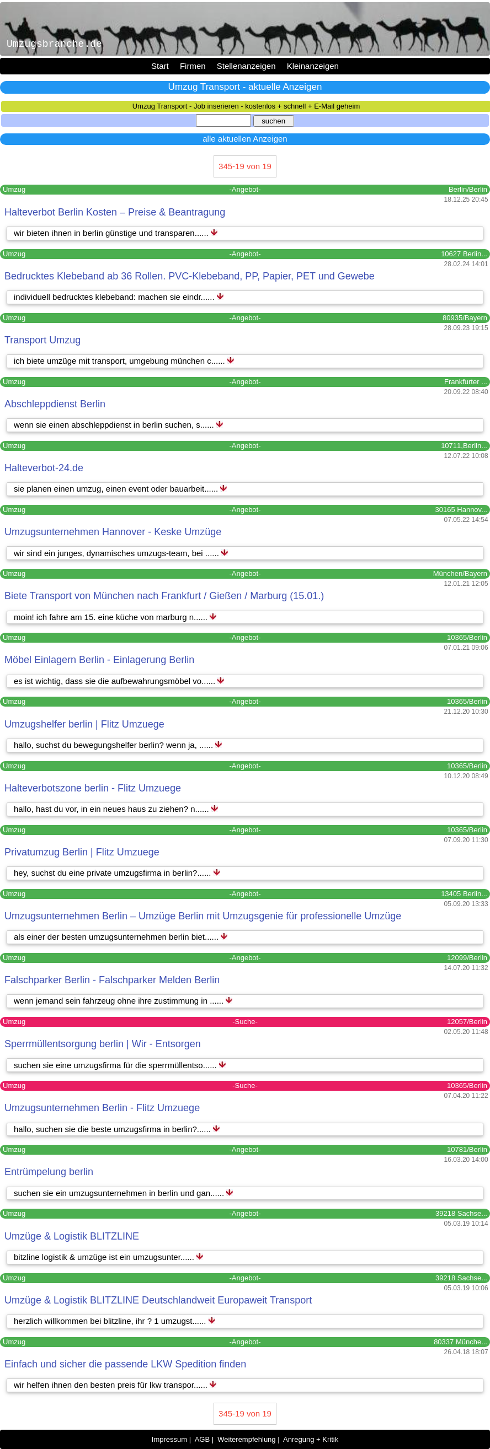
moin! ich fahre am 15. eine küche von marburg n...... (112, 617)
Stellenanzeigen (246, 66)
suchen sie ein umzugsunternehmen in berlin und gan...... (120, 1193)
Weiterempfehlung (246, 1439)
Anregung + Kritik (310, 1439)
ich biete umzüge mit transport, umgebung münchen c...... (120, 360)
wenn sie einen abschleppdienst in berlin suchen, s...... (115, 424)
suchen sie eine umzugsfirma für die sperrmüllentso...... (116, 1065)
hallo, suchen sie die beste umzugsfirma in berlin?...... (113, 1129)
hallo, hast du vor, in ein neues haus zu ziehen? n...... (112, 809)
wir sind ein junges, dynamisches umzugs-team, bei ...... (117, 553)
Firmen (193, 66)
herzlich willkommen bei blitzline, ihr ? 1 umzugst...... (111, 1321)
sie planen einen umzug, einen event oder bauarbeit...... (117, 488)
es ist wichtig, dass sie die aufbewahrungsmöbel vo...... (115, 681)
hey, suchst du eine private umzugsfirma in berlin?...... (114, 872)
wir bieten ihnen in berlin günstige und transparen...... (112, 233)
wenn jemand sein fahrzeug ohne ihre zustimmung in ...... (120, 1000)
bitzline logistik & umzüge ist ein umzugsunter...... (105, 1257)
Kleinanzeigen (313, 66)
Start (160, 66)
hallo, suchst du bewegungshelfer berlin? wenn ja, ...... (114, 745)
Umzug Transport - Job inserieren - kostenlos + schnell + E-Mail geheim (246, 106)
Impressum (169, 1439)
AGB (202, 1439)
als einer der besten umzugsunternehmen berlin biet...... (117, 936)
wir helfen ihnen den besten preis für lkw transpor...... (112, 1384)
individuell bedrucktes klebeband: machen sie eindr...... (115, 296)
